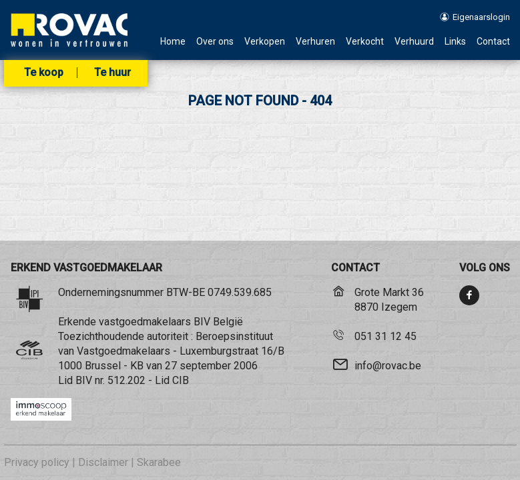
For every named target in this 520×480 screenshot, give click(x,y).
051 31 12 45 (385, 336)
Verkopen (264, 42)
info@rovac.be (387, 365)
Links (455, 42)
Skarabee (159, 462)
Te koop (43, 72)
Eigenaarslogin (473, 17)
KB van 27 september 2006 (194, 365)
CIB (180, 380)
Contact (493, 42)
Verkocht (365, 42)
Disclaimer (103, 462)
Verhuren (315, 42)
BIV (83, 380)
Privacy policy (36, 462)
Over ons (215, 42)
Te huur (112, 72)
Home (173, 42)
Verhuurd (414, 42)
